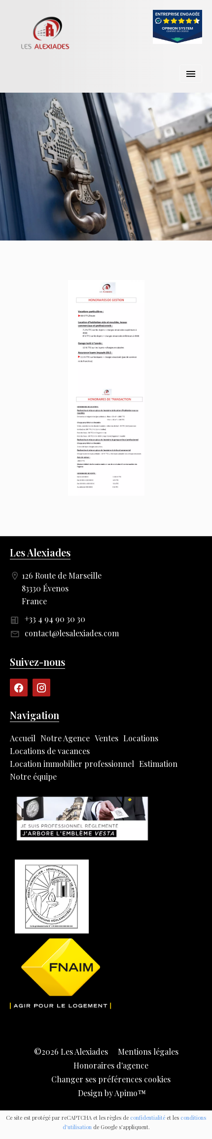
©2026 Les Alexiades (71, 1051)
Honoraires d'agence (110, 1065)
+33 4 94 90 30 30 (55, 619)
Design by (111, 1093)
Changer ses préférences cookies (111, 1079)
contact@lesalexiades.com (72, 633)
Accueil (47, 33)
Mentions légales (148, 1051)
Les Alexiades (40, 552)
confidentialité (147, 1117)
